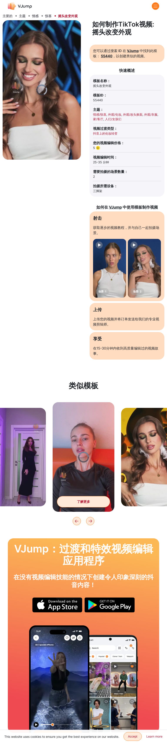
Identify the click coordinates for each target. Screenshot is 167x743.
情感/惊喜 (99, 114)
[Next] (90, 521)
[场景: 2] (144, 268)
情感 (35, 16)
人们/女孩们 (113, 119)
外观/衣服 (150, 114)
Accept (132, 736)
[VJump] (20, 6)
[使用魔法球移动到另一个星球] (59, 679)
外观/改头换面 (132, 114)
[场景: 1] (109, 268)
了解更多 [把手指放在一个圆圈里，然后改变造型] (83, 505)
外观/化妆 (114, 114)
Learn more (154, 736)
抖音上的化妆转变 (105, 133)
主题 (22, 16)
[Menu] (155, 6)
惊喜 (48, 16)
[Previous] (77, 521)
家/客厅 (98, 119)
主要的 (7, 16)
